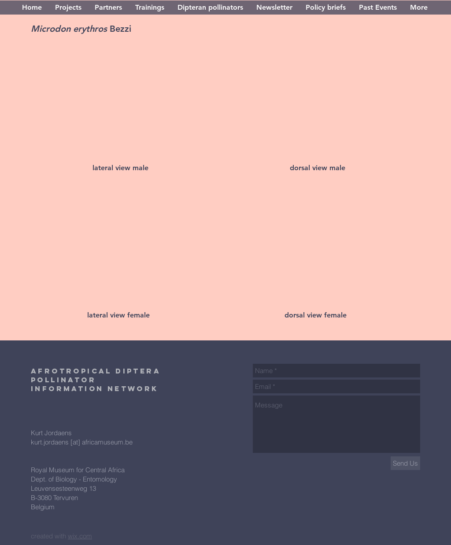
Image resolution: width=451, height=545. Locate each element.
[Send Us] (405, 463)
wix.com (80, 536)
